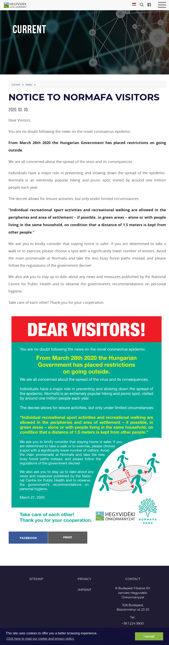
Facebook (28, 538)
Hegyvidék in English (17, 5)
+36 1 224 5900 (133, 623)
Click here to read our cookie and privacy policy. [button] (40, 638)
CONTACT (132, 579)
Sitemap (36, 579)
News (29, 84)
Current (15, 84)
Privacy (84, 579)
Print (67, 537)
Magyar (134, 4)
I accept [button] (149, 636)
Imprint (84, 589)
